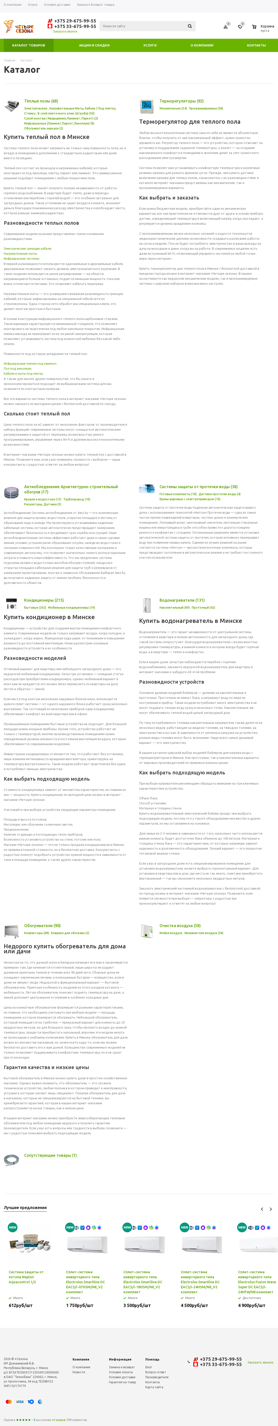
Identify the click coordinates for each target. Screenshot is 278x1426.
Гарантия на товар (122, 1382)
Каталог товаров (28, 45)
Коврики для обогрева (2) (70, 933)
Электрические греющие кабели (27, 248)
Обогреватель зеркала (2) (43, 128)
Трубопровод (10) (76, 499)
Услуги (150, 45)
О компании (201, 45)
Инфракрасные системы (21, 258)
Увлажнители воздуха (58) (203, 933)
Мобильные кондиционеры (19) (71, 607)
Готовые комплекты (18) (178, 494)
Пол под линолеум (17, 368)
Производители (157, 1377)
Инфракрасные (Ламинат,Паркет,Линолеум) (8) (59, 123)
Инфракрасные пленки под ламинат (30, 363)
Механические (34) (173, 108)
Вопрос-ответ (155, 1372)
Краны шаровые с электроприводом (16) (190, 499)
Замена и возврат (122, 1367)
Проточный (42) (203, 607)
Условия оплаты (121, 1372)
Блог (148, 1367)
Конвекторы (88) (36, 933)
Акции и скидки (94, 45)
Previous (262, 1209)
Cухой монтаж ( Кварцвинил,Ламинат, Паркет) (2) (61, 118)
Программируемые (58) (206, 108)
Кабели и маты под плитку (23, 373)
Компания (81, 1359)
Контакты (256, 45)
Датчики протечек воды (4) (220, 494)
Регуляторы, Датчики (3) (42, 504)
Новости (79, 1372)
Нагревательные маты (20, 253)
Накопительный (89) (175, 607)
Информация (120, 1359)
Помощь (152, 1359)
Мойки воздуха (171, 933)
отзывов (59, 1420)
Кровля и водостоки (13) (42, 499)
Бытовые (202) (35, 607)
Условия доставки (122, 1377)
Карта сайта (154, 1387)
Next (270, 1209)
